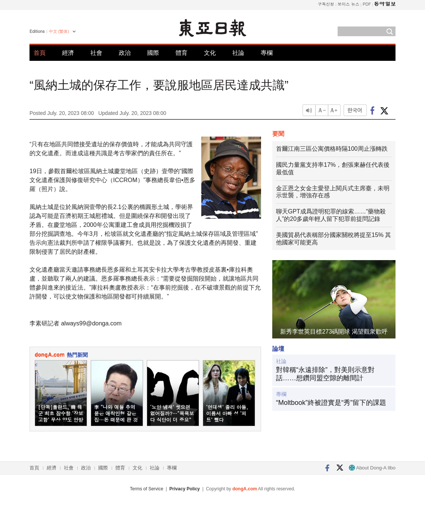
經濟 (68, 53)
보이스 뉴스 (349, 4)
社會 (96, 53)
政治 (125, 53)
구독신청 (326, 4)
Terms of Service (146, 488)
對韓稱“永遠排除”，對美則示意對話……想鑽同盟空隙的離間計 (325, 374)
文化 (210, 53)
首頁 (40, 53)
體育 (181, 53)
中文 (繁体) (59, 31)
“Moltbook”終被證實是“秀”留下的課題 (331, 402)
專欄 (267, 53)
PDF (367, 4)
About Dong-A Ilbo (372, 468)
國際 (153, 53)
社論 (238, 53)
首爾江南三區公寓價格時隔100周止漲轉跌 (332, 149)
